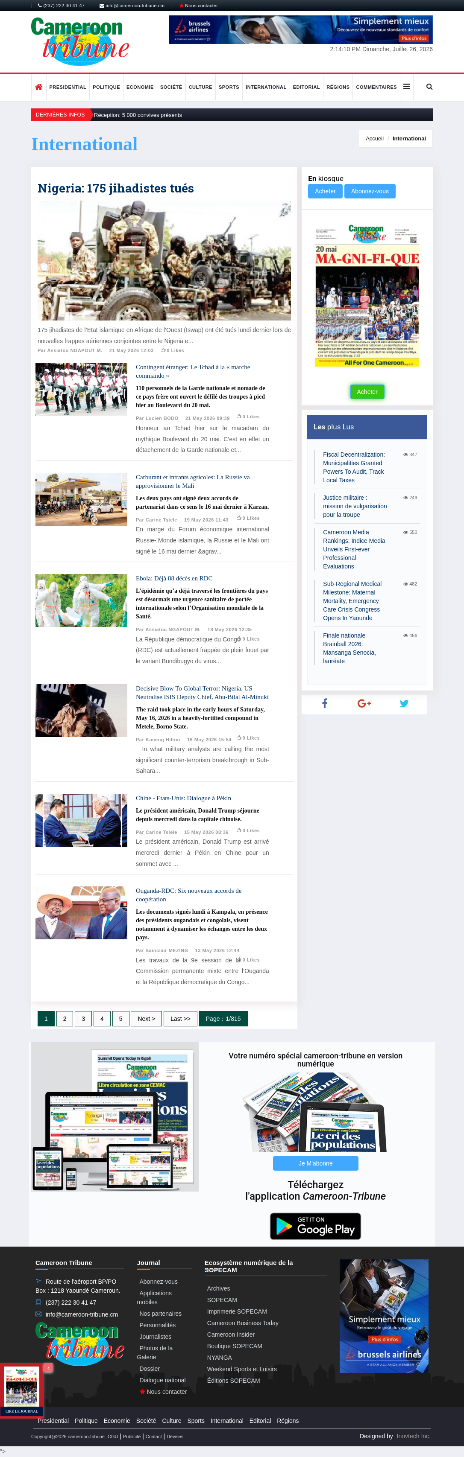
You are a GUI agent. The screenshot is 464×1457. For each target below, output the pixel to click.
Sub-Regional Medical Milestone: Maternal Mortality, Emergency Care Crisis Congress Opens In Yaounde (352, 600)
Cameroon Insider (231, 1334)
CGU (113, 1436)
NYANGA (219, 1357)
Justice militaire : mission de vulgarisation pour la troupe (355, 506)
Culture (200, 87)
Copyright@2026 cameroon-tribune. (68, 1436)
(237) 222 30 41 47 (61, 5)
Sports (229, 87)
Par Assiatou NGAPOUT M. (70, 350)
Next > (146, 1018)
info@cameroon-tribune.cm (132, 5)
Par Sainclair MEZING (162, 950)
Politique (106, 87)
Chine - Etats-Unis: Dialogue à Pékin (183, 798)
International (266, 87)
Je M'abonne (316, 1163)
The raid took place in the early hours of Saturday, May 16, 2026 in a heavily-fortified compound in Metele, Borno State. (200, 718)
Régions (337, 87)
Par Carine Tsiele (156, 519)
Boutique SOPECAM (234, 1346)
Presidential (68, 87)
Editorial (306, 87)
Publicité (132, 1436)
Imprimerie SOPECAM (237, 1311)
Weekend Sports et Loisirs (242, 1369)
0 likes (172, 350)
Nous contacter (198, 5)
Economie (140, 87)
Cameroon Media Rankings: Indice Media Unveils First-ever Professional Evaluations (354, 549)
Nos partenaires (161, 1313)
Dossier (150, 1368)
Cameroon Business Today (243, 1323)
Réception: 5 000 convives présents (138, 115)
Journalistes (156, 1336)
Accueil (375, 138)
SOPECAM (222, 1300)
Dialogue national (163, 1380)
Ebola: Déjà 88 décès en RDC (174, 578)
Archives (218, 1288)
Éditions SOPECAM (233, 1380)
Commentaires (376, 87)
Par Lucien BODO (157, 418)
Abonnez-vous (370, 191)
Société (171, 87)
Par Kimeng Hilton (158, 739)
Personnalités (158, 1325)
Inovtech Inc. (414, 1436)
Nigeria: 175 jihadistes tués (116, 188)
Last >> (180, 1018)
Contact (154, 1436)
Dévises (175, 1436)
